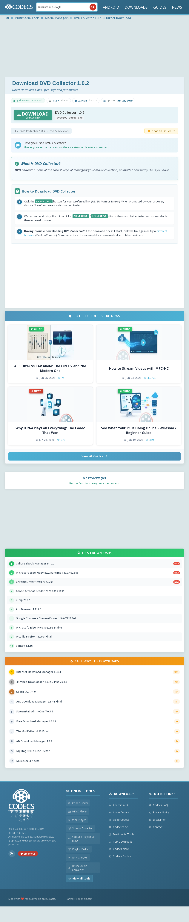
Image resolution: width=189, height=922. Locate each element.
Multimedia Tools (121, 850)
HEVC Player (77, 827)
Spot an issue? (161, 131)
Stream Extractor (80, 844)
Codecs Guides (120, 871)
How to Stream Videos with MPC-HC (139, 371)
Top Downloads (120, 857)
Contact (155, 842)
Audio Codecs (119, 828)
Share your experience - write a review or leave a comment (67, 147)
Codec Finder (78, 818)
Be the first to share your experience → (94, 487)
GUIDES (159, 7)
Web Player (77, 835)
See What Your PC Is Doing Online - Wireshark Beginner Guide (138, 433)
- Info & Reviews (41, 131)
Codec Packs (118, 842)
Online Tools (80, 807)
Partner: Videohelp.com (79, 914)
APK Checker (78, 873)
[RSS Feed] (11, 869)
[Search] (66, 7)
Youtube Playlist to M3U (81, 854)
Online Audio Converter (77, 883)
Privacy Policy (159, 828)
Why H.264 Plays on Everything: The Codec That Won (50, 433)
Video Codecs (119, 835)
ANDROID (111, 7)
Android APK (118, 820)
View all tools (79, 894)
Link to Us (28, 869)
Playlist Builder (79, 864)
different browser (37, 238)
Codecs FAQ (158, 820)
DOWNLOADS (136, 7)
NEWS (177, 7)
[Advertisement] (94, 49)
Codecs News (119, 864)
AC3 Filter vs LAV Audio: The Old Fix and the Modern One (50, 371)
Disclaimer (157, 835)
